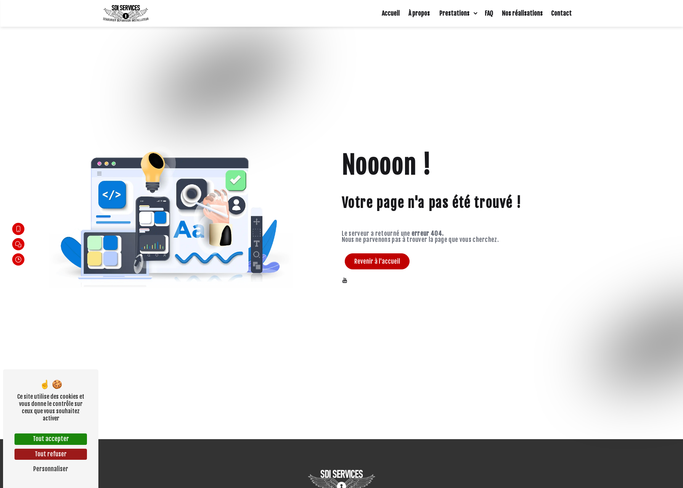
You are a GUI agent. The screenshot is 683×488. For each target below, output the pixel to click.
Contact (561, 13)
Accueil (391, 13)
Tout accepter (51, 439)
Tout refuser (51, 454)
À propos (419, 13)
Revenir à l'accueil (377, 261)
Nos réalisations (522, 13)
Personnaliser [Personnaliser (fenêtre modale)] (50, 469)
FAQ (489, 13)
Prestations (454, 13)
